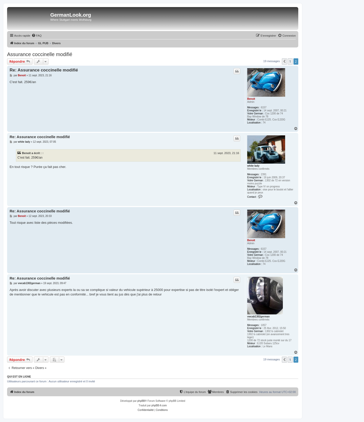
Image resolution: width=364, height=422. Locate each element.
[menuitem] (37, 36)
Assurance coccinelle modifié (39, 54)
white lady (253, 165)
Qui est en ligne (19, 376)
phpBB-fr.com (159, 405)
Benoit (251, 98)
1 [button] (290, 61)
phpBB (141, 401)
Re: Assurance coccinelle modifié (44, 70)
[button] (284, 61)
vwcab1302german (258, 316)
